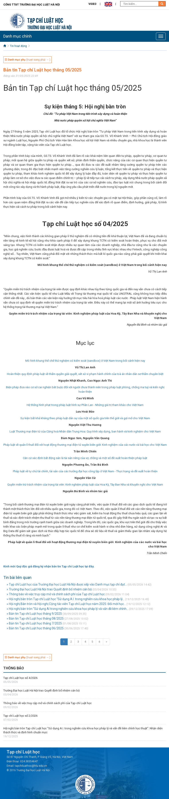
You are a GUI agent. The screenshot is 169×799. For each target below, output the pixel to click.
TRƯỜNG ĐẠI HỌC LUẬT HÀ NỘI (49, 27)
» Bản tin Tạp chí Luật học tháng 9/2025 (34, 613)
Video (92, 4)
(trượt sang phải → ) (27, 59)
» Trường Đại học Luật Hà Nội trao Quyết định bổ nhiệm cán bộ (49, 589)
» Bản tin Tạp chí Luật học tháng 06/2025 (35, 628)
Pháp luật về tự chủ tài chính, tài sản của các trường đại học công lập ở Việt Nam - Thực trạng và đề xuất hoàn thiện (85, 471)
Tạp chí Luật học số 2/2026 (20, 715)
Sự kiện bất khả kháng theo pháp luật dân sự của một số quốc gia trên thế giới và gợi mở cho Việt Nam (85, 418)
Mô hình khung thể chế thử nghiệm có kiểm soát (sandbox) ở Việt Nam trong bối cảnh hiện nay (85, 360)
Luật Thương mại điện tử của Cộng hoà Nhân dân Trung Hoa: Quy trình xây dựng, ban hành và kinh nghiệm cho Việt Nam (85, 431)
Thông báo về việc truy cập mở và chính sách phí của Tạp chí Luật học (47, 703)
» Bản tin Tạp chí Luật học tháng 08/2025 (35, 618)
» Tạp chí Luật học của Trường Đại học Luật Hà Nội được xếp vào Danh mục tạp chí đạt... (67, 584)
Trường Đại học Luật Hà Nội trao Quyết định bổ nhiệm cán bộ (41, 690)
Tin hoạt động (18, 46)
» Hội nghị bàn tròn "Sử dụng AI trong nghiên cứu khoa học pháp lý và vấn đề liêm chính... (67, 609)
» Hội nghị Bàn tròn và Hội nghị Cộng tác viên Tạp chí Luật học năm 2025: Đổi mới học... (66, 604)
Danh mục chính (17, 36)
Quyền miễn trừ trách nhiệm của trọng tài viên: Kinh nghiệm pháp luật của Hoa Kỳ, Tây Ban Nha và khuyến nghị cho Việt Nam (85, 484)
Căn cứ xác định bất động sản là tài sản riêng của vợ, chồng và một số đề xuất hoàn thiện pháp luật (85, 458)
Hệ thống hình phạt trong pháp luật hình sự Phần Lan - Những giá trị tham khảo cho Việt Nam (85, 405)
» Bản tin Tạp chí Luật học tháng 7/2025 (34, 623)
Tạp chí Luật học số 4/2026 (20, 678)
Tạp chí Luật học (45, 20)
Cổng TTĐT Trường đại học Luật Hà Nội (31, 4)
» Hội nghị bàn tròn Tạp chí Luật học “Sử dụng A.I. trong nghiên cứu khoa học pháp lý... (65, 599)
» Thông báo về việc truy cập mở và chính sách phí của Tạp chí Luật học (56, 594)
